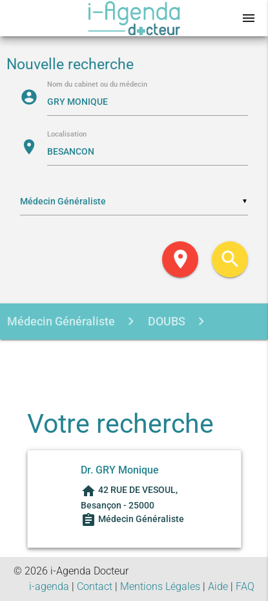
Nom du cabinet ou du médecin (97, 85)
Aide (218, 586)
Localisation (67, 135)
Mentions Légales (160, 586)
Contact (94, 586)
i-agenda (49, 586)
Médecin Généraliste (61, 321)
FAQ (245, 586)
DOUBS (165, 321)
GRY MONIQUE (136, 358)
